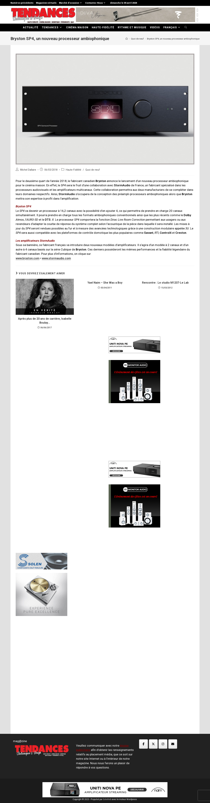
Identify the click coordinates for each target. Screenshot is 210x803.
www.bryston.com (27, 258)
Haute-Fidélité (73, 169)
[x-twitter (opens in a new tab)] (197, 10)
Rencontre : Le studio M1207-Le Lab (165, 282)
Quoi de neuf (92, 169)
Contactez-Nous (95, 3)
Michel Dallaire (28, 169)
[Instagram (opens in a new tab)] (197, 20)
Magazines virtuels (46, 3)
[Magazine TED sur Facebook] (143, 744)
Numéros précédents (21, 3)
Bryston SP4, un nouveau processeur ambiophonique (173, 38)
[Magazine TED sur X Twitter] (153, 744)
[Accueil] (126, 38)
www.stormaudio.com (56, 258)
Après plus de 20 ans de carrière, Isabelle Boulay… (44, 320)
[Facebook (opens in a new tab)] (197, 15)
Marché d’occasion (71, 3)
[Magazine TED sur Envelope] (172, 744)
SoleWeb (107, 799)
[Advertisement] (58, 390)
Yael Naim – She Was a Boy (104, 282)
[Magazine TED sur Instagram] (163, 744)
